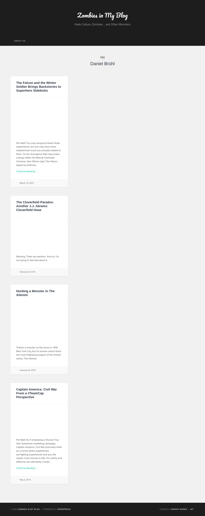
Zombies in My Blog (102, 15)
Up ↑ (192, 509)
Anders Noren (179, 509)
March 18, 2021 (27, 183)
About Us (19, 41)
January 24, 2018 (28, 370)
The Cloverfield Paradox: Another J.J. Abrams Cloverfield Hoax (35, 206)
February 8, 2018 (27, 272)
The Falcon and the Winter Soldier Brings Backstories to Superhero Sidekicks (38, 86)
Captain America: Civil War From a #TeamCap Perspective (36, 393)
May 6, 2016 (25, 480)
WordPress (64, 509)
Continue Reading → (27, 171)
